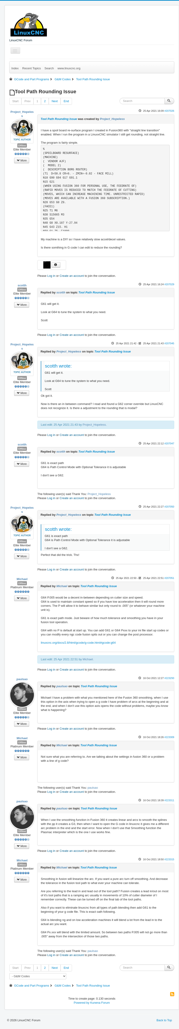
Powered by (82, 1002)
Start (15, 101)
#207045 (169, 343)
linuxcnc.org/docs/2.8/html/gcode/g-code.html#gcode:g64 (78, 642)
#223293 (169, 678)
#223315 (169, 859)
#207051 (169, 578)
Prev (27, 101)
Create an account (72, 275)
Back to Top (164, 1020)
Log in (51, 275)
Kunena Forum (100, 1002)
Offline (22, 145)
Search (49, 68)
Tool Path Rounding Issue (59, 119)
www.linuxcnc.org (68, 68)
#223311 (169, 800)
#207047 (169, 443)
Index (15, 68)
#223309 (169, 737)
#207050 (169, 506)
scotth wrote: (58, 365)
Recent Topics (31, 68)
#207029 (169, 284)
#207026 (169, 110)
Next (55, 101)
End (66, 101)
